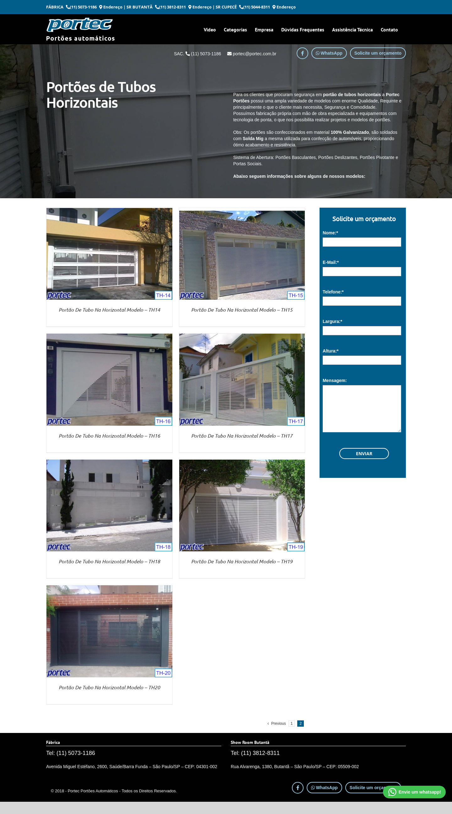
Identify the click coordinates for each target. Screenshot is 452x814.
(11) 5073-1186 (81, 7)
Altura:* (331, 350)
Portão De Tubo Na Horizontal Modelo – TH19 (242, 561)
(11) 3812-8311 (170, 7)
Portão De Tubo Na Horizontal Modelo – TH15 (242, 309)
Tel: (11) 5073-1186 (70, 753)
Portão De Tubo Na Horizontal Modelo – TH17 (242, 435)
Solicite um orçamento (377, 53)
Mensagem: (335, 380)
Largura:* (332, 321)
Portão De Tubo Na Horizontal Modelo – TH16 (109, 435)
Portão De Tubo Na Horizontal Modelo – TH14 (109, 309)
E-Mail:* (331, 262)
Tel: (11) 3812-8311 (255, 753)
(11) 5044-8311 (254, 7)
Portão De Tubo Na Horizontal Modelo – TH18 (109, 561)
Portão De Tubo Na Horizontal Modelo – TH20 (109, 687)
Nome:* (330, 232)
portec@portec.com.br (252, 53)
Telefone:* (333, 291)
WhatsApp (329, 53)
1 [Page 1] (292, 723)
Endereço (110, 7)
